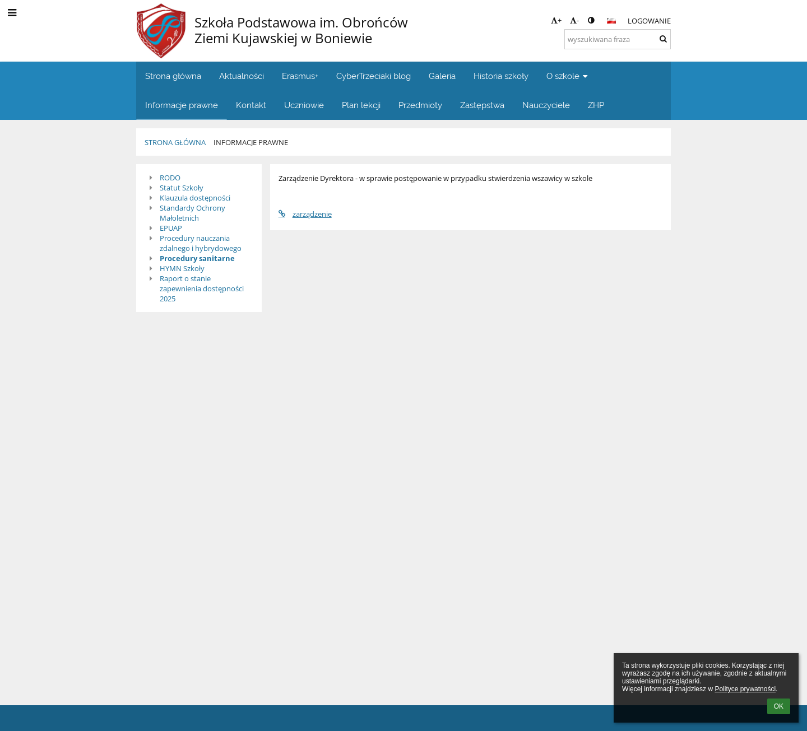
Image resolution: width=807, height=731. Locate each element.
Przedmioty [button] (420, 105)
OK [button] (778, 706)
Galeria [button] (442, 76)
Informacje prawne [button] (181, 105)
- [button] (574, 20)
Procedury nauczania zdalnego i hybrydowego (201, 243)
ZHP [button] (596, 105)
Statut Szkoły (181, 188)
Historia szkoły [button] (501, 76)
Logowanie (649, 21)
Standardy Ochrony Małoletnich (192, 213)
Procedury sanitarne (197, 258)
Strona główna (175, 142)
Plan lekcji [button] (361, 105)
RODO (170, 178)
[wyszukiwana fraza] (617, 39)
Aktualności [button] (241, 76)
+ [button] (556, 20)
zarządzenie (305, 214)
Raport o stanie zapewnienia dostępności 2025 (202, 288)
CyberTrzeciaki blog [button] (373, 76)
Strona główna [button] (173, 76)
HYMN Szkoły (182, 268)
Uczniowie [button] (304, 105)
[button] (611, 20)
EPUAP (171, 228)
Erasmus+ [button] (300, 76)
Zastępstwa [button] (482, 105)
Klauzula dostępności (195, 198)
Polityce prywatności (745, 689)
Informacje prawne (251, 142)
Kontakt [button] (251, 105)
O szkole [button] (568, 76)
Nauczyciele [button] (546, 105)
